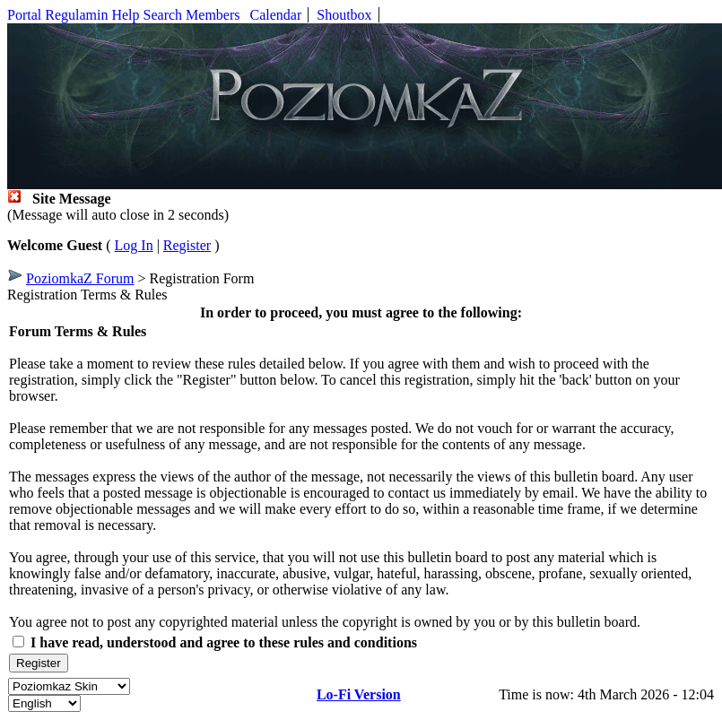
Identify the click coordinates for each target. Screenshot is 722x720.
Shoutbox (344, 14)
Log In (134, 245)
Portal (24, 14)
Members (212, 14)
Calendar (276, 14)
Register (187, 245)
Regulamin (76, 14)
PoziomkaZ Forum (80, 278)
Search (163, 14)
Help (125, 14)
